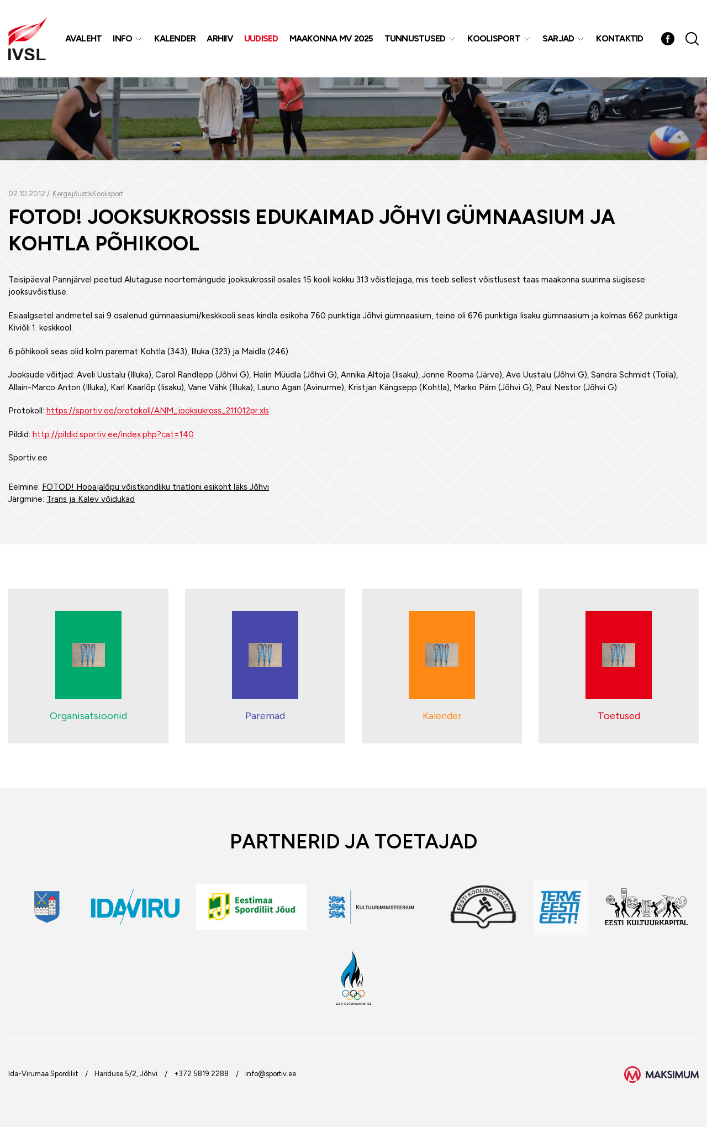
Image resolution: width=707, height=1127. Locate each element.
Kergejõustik (72, 194)
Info (122, 38)
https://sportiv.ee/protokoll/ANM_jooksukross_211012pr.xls (157, 411)
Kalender (175, 38)
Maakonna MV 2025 (331, 38)
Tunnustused (415, 38)
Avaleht (83, 38)
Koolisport (493, 38)
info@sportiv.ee (270, 1074)
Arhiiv (220, 38)
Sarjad (558, 38)
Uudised (261, 38)
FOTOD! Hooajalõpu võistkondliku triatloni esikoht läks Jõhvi (155, 487)
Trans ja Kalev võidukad (90, 499)
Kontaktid (619, 38)
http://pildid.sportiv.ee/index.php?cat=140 (113, 434)
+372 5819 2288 (201, 1074)
